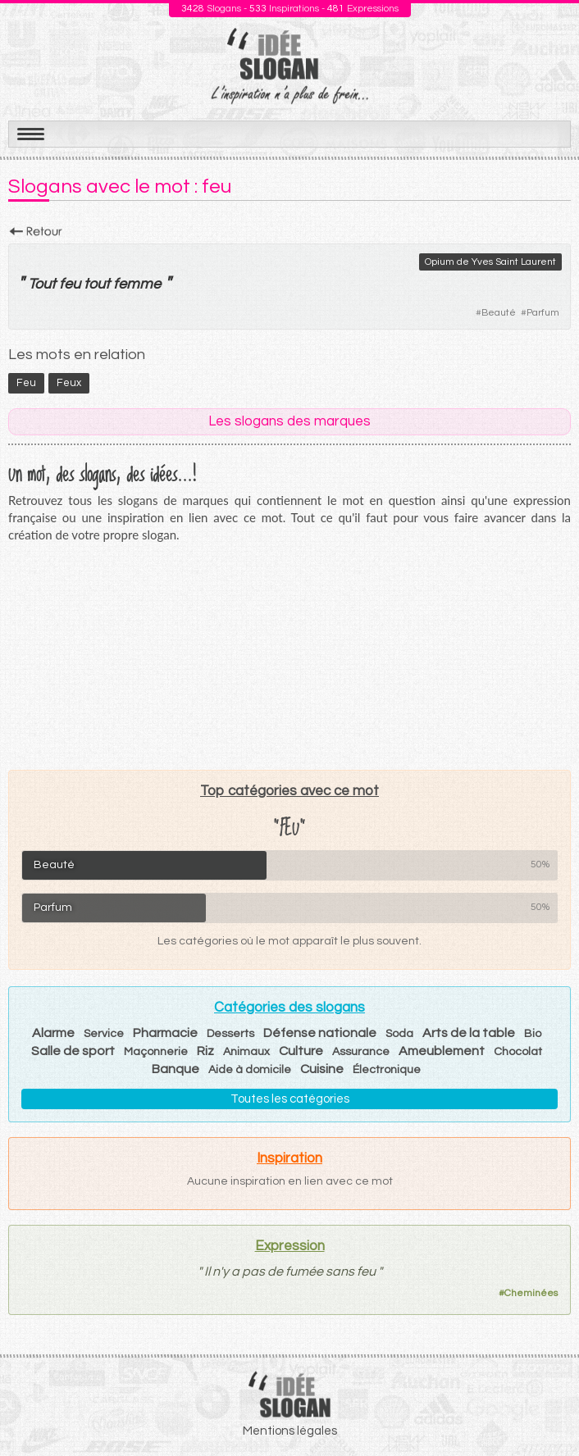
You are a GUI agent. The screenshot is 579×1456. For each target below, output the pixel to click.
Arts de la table (468, 1033)
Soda (399, 1034)
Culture (301, 1051)
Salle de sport (73, 1051)
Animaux (246, 1052)
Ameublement (442, 1051)
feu (69, 284)
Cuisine (322, 1069)
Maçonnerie (156, 1052)
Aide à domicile (249, 1070)
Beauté (498, 312)
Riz (205, 1051)
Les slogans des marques (289, 421)
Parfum (543, 312)
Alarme (53, 1033)
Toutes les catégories (289, 1099)
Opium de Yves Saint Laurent (490, 262)
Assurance (361, 1052)
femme (137, 284)
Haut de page (547, 1407)
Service (104, 1034)
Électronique (387, 1070)
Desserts (230, 1034)
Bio (532, 1034)
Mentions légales (290, 1431)
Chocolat (518, 1052)
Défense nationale (319, 1033)
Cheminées (531, 1293)
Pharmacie (165, 1033)
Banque (175, 1069)
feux (69, 383)
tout (97, 284)
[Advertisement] (289, 655)
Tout (42, 284)
